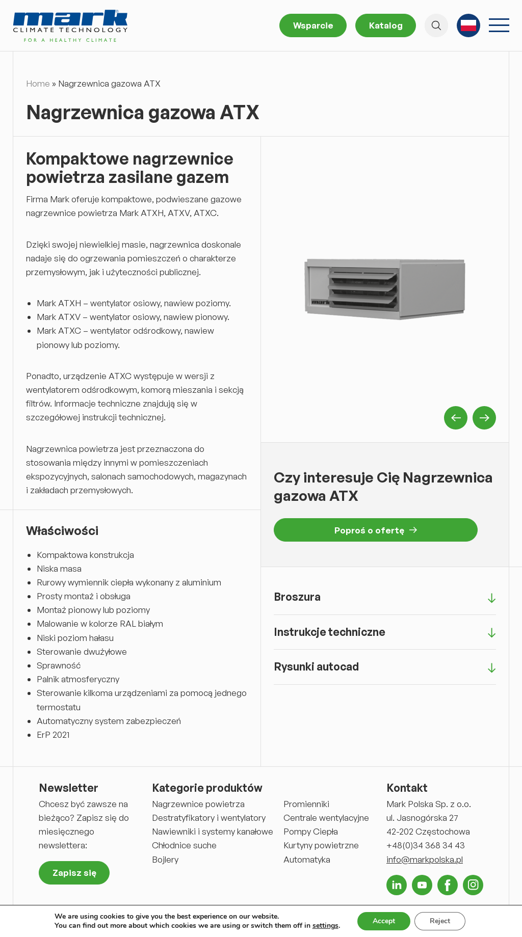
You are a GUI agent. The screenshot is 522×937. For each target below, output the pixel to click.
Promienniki (306, 803)
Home (38, 83)
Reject (440, 921)
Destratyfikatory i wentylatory (209, 817)
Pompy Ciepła (310, 831)
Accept (384, 921)
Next (484, 418)
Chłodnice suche (184, 845)
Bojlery (165, 859)
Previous (455, 418)
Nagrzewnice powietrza (198, 803)
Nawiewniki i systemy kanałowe (212, 831)
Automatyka (306, 859)
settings (325, 925)
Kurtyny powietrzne (321, 845)
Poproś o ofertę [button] (375, 530)
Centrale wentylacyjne (326, 817)
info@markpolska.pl (424, 859)
